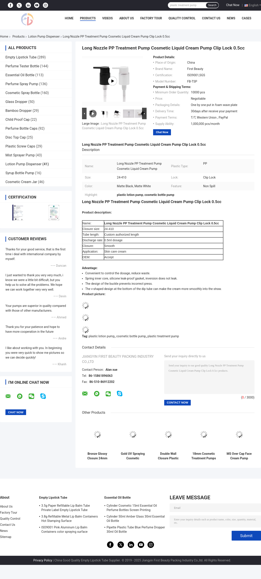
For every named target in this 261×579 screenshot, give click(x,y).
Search (212, 5)
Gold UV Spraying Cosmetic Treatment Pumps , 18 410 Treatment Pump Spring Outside (133, 456)
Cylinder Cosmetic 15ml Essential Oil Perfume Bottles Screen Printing (132, 508)
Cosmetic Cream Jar (21, 182)
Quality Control (182, 18)
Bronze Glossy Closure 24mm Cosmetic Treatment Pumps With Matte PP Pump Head (97, 456)
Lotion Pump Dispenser (44, 36)
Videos (107, 18)
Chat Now (232, 5)
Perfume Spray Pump (21, 84)
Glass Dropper (16, 102)
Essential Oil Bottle (19, 75)
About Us (126, 18)
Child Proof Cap (17, 119)
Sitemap (5, 537)
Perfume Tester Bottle (22, 66)
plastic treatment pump (163, 336)
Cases (246, 18)
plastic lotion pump (102, 336)
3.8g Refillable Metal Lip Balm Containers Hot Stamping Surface (69, 519)
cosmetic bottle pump (131, 336)
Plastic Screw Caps (20, 146)
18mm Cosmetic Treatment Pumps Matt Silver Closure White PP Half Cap (204, 456)
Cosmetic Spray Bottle (22, 93)
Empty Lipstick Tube (21, 57)
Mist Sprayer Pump (20, 155)
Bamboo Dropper (18, 111)
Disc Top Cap (15, 137)
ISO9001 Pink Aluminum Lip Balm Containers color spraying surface (64, 529)
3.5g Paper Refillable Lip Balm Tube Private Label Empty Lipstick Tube (65, 508)
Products (88, 18)
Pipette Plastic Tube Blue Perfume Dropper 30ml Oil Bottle (136, 529)
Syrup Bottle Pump (19, 173)
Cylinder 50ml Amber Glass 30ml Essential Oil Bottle (136, 519)
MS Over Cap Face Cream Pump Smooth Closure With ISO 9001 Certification (239, 456)
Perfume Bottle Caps (21, 128)
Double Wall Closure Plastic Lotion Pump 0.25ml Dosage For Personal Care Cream (168, 456)
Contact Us (211, 18)
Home (69, 18)
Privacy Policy (42, 560)
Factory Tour (151, 18)
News (231, 18)
